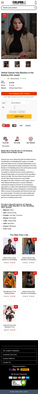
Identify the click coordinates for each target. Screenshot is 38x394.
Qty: (3, 107)
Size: (4, 103)
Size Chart (21, 112)
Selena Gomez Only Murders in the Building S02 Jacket (28, 293)
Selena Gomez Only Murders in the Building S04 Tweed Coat (28, 259)
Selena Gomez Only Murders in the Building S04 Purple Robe (9, 259)
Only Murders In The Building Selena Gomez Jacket (9, 293)
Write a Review (15, 78)
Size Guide (13, 112)
